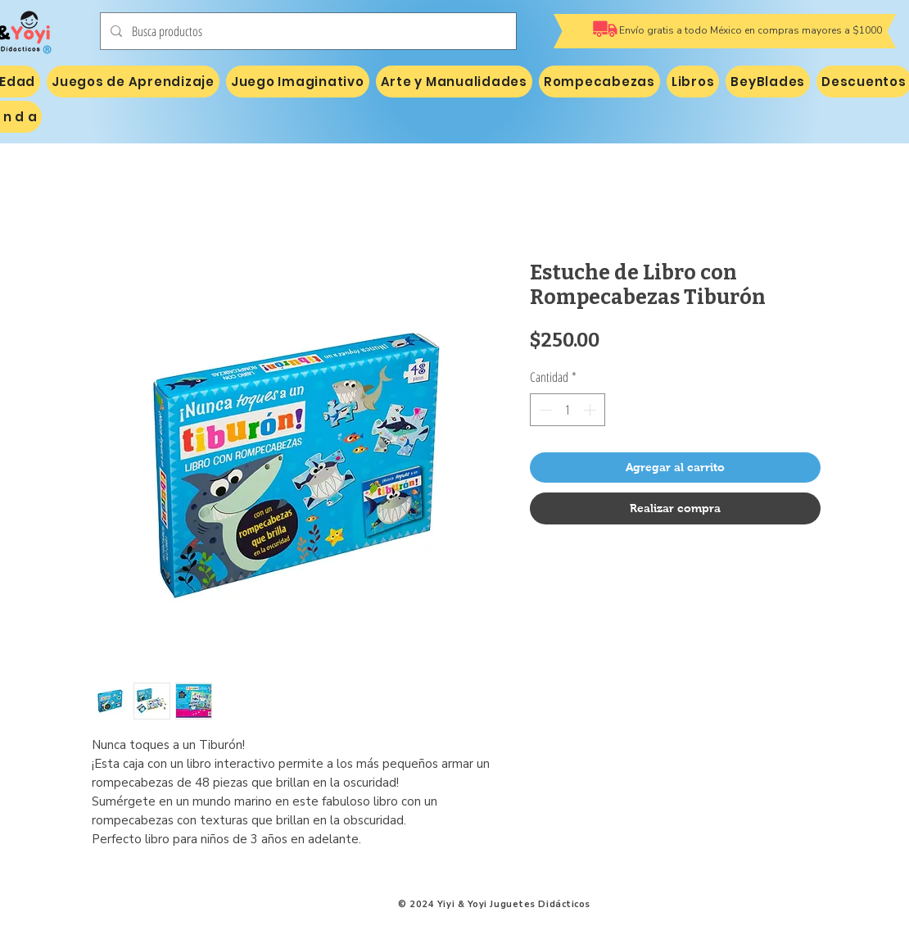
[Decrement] (543, 409)
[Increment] (591, 409)
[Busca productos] (307, 31)
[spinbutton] (567, 409)
